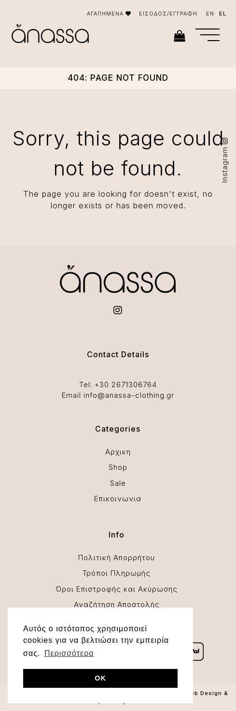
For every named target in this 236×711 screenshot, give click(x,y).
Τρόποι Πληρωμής (117, 573)
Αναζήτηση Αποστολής (117, 604)
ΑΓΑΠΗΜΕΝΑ (109, 13)
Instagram (224, 160)
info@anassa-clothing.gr (128, 395)
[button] (207, 35)
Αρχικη (118, 451)
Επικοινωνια (117, 498)
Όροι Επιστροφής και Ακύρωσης (117, 589)
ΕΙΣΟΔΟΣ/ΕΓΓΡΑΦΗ (168, 13)
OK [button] (100, 678)
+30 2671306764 (126, 384)
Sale (118, 483)
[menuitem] (210, 13)
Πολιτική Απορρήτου (116, 557)
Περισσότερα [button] (69, 653)
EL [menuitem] (222, 13)
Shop (118, 467)
